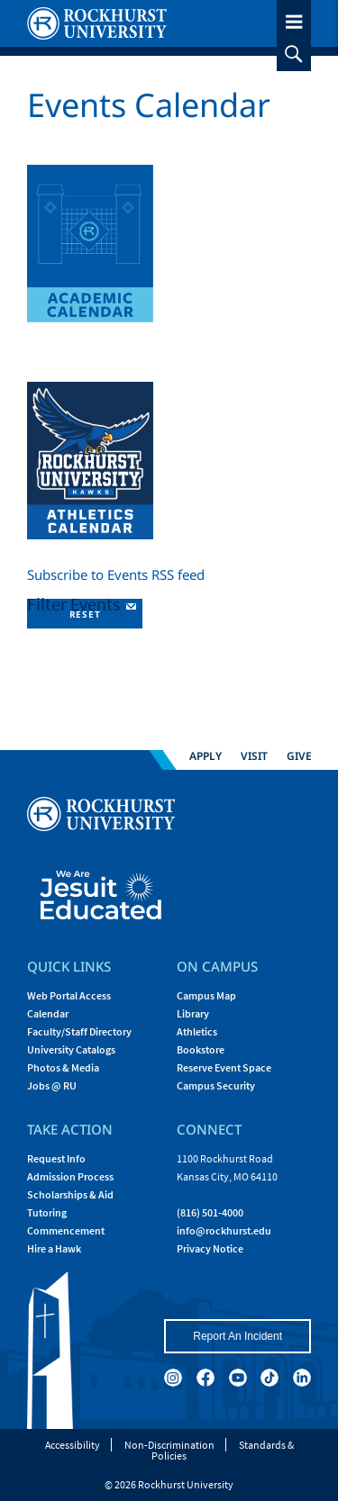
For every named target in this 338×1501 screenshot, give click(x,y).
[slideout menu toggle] (294, 18)
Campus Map (206, 995)
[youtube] (238, 1378)
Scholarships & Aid (70, 1194)
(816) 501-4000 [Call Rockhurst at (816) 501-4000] (210, 1212)
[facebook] (205, 1378)
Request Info (56, 1158)
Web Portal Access (69, 995)
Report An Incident (237, 1336)
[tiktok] (269, 1378)
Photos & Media (63, 1067)
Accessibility (72, 1444)
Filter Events (75, 603)
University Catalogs (71, 1049)
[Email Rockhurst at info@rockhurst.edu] (224, 1230)
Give (299, 755)
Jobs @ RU (52, 1085)
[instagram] (173, 1378)
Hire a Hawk (54, 1248)
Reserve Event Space (224, 1067)
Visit (254, 755)
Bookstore (200, 1049)
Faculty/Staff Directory (79, 1031)
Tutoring (47, 1212)
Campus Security (216, 1085)
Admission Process (70, 1176)
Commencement (66, 1230)
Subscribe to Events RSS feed (116, 574)
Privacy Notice (210, 1248)
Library (193, 1013)
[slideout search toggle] (294, 54)
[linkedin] (302, 1378)
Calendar (48, 1013)
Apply (205, 755)
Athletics (197, 1031)
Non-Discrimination (169, 1444)
